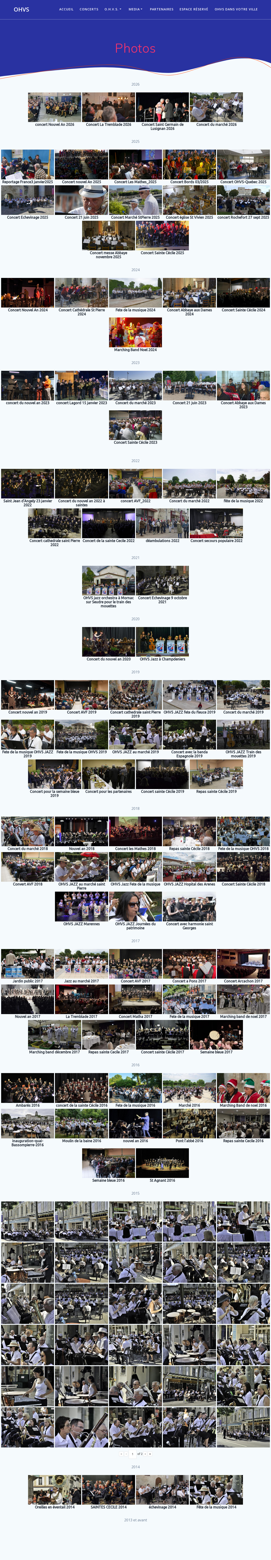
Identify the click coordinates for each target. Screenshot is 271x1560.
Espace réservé (194, 9)
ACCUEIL (66, 9)
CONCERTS (89, 9)
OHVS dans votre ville (236, 9)
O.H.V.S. (112, 9)
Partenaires (162, 9)
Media (134, 9)
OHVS (21, 9)
